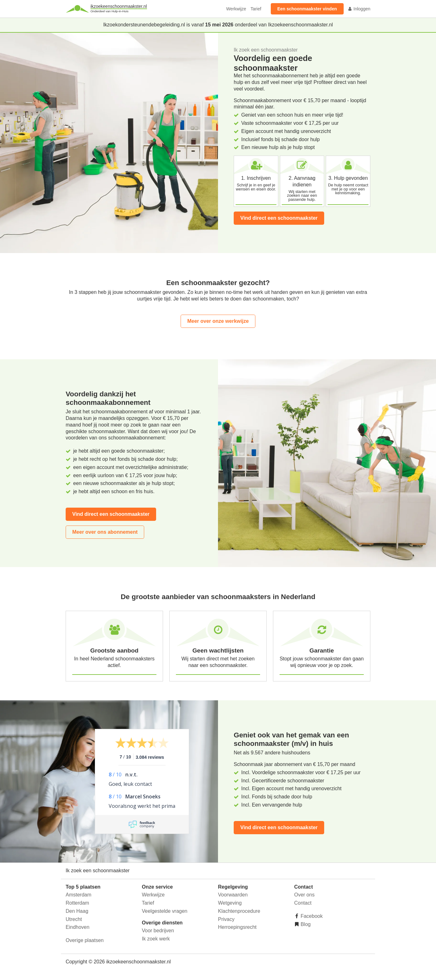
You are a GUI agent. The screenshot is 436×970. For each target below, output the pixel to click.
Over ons (304, 894)
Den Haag (77, 911)
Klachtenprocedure (239, 911)
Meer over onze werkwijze (218, 321)
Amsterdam (78, 894)
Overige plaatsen (85, 940)
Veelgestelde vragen (165, 911)
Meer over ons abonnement (105, 532)
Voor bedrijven (158, 930)
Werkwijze (236, 8)
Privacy (226, 919)
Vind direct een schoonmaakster (279, 218)
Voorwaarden (233, 894)
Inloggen (359, 8)
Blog (305, 924)
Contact (303, 903)
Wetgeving (230, 903)
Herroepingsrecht (237, 927)
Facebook (311, 916)
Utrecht (74, 919)
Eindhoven (78, 927)
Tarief (255, 8)
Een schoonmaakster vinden (307, 8)
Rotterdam (77, 903)
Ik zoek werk (156, 938)
